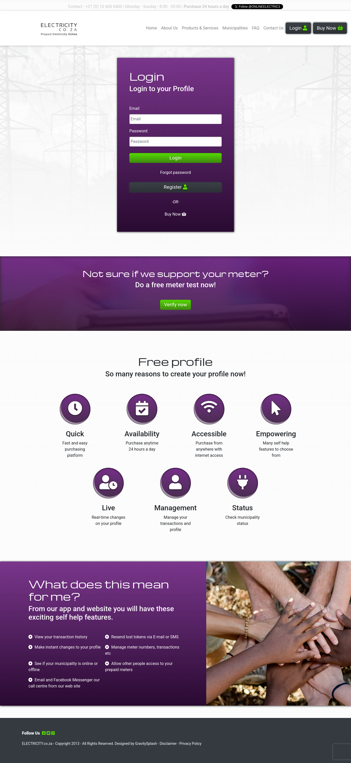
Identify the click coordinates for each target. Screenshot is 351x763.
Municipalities (235, 28)
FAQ (255, 28)
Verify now (175, 305)
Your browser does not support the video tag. (23, 28)
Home (151, 28)
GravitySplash (146, 743)
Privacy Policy (190, 743)
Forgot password (175, 172)
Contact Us (273, 28)
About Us (169, 28)
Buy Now (330, 28)
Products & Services (200, 28)
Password (138, 131)
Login (298, 28)
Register (175, 187)
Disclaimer (168, 743)
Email (134, 108)
